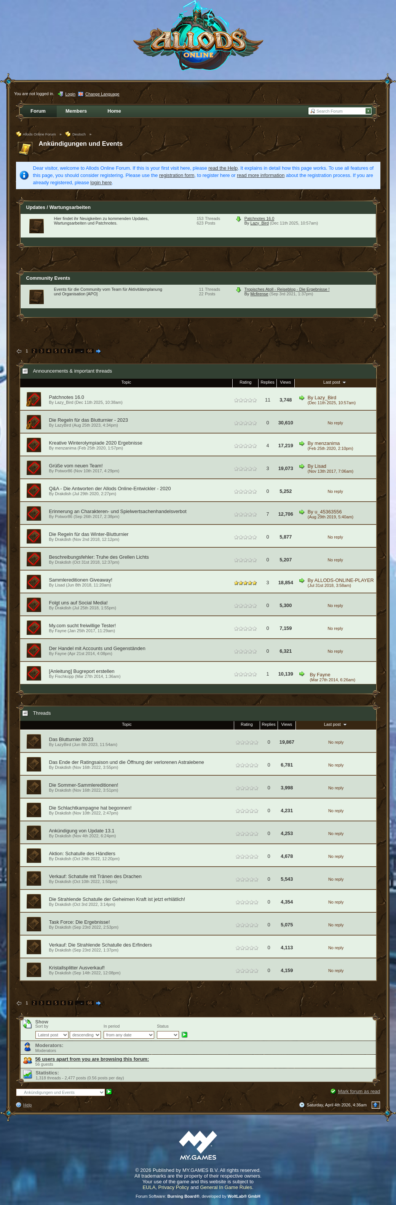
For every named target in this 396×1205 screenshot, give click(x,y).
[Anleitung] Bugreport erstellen (82, 671)
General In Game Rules (226, 1187)
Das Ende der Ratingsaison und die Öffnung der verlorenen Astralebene (126, 762)
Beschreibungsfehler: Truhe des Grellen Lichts (99, 557)
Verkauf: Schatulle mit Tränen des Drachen (95, 876)
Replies (267, 382)
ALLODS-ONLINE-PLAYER (344, 580)
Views (285, 382)
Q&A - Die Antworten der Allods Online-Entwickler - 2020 (110, 488)
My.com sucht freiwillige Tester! (82, 625)
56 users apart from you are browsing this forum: (92, 1059)
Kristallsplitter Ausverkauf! (77, 968)
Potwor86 (63, 471)
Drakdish (63, 493)
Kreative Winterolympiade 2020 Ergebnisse (95, 443)
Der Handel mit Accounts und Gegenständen (97, 648)
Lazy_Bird (259, 223)
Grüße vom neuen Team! (76, 466)
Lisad (320, 466)
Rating (245, 382)
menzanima (65, 448)
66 (90, 351)
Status (163, 1026)
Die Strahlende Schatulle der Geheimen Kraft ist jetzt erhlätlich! (117, 899)
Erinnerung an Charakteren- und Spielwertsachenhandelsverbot (118, 511)
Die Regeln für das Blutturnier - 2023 (88, 420)
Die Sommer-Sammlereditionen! (83, 785)
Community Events (48, 278)
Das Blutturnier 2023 (71, 739)
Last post (335, 382)
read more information (260, 175)
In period (112, 1026)
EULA (148, 1187)
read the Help (223, 168)
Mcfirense (259, 294)
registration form (176, 175)
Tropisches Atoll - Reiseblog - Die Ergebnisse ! (287, 289)
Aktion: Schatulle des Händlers (82, 853)
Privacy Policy (173, 1187)
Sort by (41, 1026)
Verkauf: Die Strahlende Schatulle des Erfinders (100, 945)
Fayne (60, 630)
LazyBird (63, 425)
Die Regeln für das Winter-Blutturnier (89, 534)
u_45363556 (328, 512)
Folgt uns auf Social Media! (78, 603)
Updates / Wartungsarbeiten (58, 207)
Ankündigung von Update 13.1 (82, 831)
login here (101, 182)
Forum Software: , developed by (198, 1196)
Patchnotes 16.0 (259, 218)
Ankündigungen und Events (81, 143)
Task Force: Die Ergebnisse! (79, 922)
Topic (126, 382)
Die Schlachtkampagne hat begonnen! (90, 808)
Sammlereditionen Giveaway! (80, 580)
